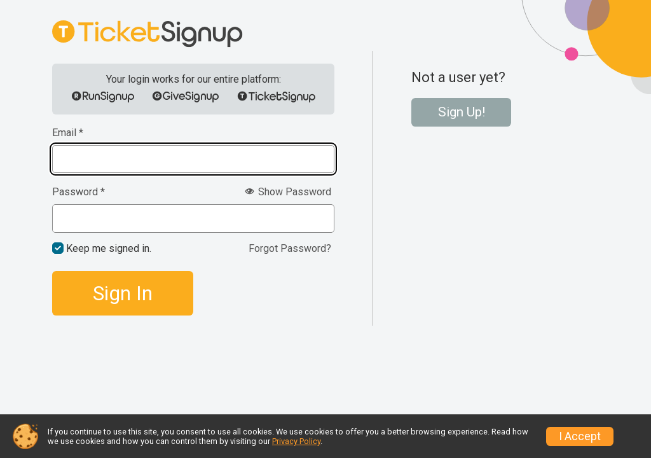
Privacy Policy (296, 441)
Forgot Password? (290, 248)
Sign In (123, 293)
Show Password (288, 192)
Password (78, 192)
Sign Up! (461, 112)
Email (67, 133)
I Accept (580, 436)
